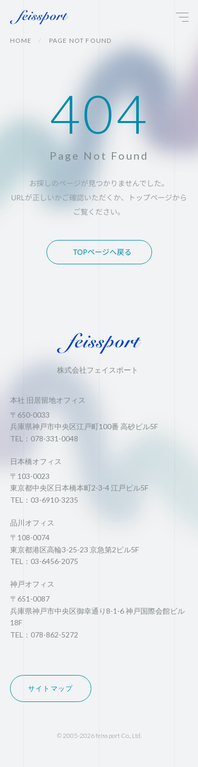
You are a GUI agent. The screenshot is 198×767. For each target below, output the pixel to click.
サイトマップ (50, 688)
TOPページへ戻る (102, 252)
